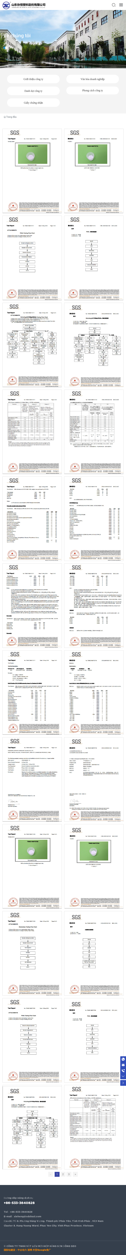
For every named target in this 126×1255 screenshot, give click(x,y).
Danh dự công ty (33, 91)
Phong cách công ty (92, 90)
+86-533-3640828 (19, 1203)
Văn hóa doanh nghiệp (93, 79)
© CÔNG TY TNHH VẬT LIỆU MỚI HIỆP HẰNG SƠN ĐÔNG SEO (40, 1246)
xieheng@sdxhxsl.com (27, 1216)
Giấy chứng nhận (33, 102)
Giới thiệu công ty (33, 79)
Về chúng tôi (17, 41)
